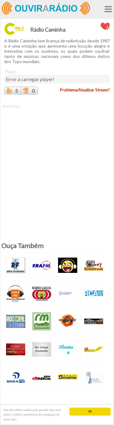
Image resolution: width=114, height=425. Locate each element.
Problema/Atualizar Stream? (85, 90)
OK (90, 411)
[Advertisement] (57, 166)
